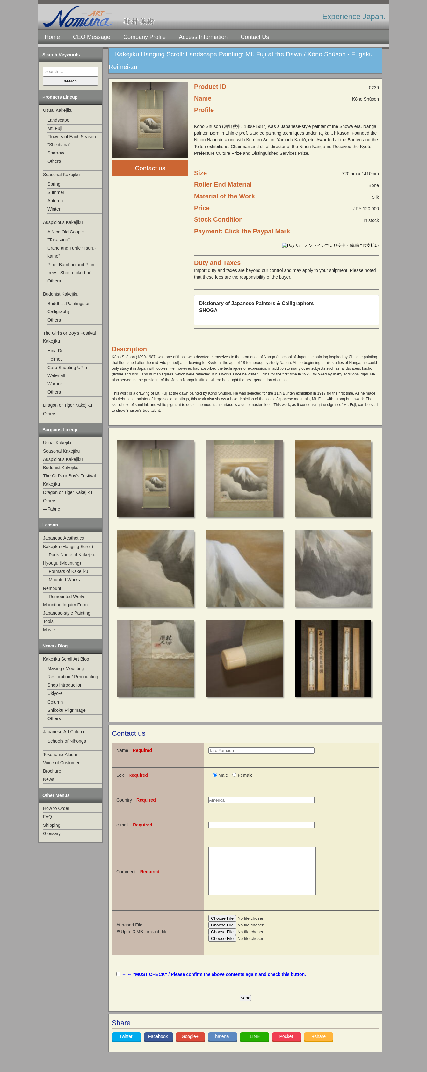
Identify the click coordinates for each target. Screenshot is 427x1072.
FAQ (47, 816)
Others (54, 161)
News (48, 779)
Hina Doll (56, 350)
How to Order (56, 808)
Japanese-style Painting (66, 613)
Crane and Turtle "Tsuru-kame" (71, 252)
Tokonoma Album (60, 754)
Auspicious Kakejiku (63, 222)
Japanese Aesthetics (63, 537)
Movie (49, 629)
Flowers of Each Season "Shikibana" (71, 140)
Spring (53, 184)
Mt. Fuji (54, 128)
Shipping (52, 825)
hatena (222, 1045)
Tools (48, 621)
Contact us (150, 168)
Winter (53, 208)
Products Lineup (59, 97)
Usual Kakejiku (58, 110)
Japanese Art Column (64, 731)
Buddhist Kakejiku (60, 294)
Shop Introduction (65, 685)
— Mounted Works (61, 579)
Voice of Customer (61, 762)
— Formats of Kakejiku (65, 571)
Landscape (58, 120)
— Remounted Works (64, 596)
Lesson (50, 524)
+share (319, 1045)
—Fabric (51, 508)
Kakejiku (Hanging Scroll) (68, 546)
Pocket (286, 1045)
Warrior (54, 383)
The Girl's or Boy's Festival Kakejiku (69, 337)
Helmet (54, 358)
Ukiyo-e (54, 693)
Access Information (203, 37)
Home (52, 37)
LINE (255, 1045)
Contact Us (255, 37)
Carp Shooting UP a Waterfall (67, 371)
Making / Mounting (65, 668)
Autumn (55, 200)
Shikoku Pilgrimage (66, 710)
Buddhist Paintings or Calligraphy (68, 307)
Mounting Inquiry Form (65, 604)
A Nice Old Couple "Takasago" (65, 235)
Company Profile (144, 37)
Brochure (52, 771)
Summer (55, 192)
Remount (52, 588)
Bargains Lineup (59, 429)
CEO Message (91, 37)
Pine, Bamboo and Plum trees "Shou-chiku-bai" (71, 268)
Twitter (126, 1045)
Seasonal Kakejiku (61, 174)
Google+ (191, 1045)
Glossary (52, 833)
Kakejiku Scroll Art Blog (66, 658)
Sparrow (55, 152)
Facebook (158, 1045)
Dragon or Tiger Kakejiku (67, 405)
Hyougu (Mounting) (62, 563)
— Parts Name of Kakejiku (69, 554)
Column (55, 701)
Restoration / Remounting (72, 676)
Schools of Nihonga (66, 741)
